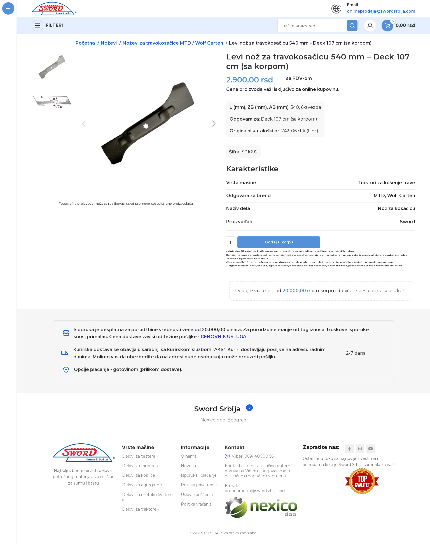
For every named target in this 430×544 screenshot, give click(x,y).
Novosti (188, 468)
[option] (52, 103)
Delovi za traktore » (141, 512)
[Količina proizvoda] (230, 245)
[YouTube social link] (370, 451)
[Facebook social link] (349, 451)
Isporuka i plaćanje (199, 478)
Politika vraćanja (196, 507)
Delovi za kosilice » (140, 478)
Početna (86, 45)
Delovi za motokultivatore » (147, 500)
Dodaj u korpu (279, 245)
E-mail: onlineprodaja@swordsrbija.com (255, 491)
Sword (407, 224)
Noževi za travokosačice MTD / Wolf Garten (173, 45)
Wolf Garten (401, 198)
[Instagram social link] (360, 451)
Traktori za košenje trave (386, 185)
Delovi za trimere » (140, 468)
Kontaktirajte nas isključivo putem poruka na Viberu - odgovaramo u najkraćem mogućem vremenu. (257, 473)
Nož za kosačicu (396, 211)
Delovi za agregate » (142, 487)
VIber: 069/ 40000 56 (249, 459)
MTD (379, 198)
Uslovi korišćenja (197, 497)
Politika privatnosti (199, 487)
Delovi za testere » (140, 459)
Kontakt (235, 450)
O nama (189, 459)
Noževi (109, 45)
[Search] (318, 28)
